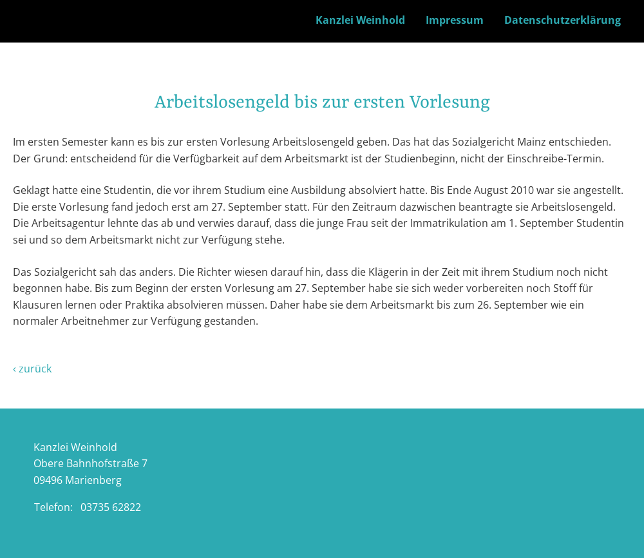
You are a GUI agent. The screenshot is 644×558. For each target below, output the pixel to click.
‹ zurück (32, 368)
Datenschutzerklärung (562, 20)
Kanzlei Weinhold (360, 20)
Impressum (455, 20)
